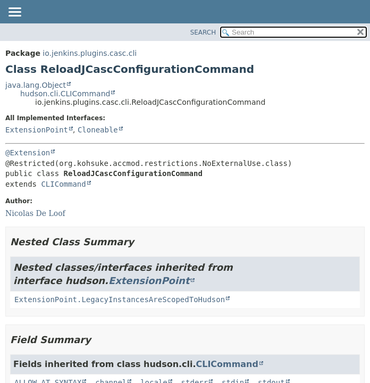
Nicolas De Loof (35, 213)
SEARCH (203, 32)
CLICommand (63, 184)
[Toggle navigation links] (14, 12)
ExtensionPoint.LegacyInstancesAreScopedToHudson (119, 299)
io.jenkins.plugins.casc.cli (90, 53)
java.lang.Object (35, 85)
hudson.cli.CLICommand (65, 93)
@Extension (27, 152)
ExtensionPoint (36, 130)
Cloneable (98, 130)
